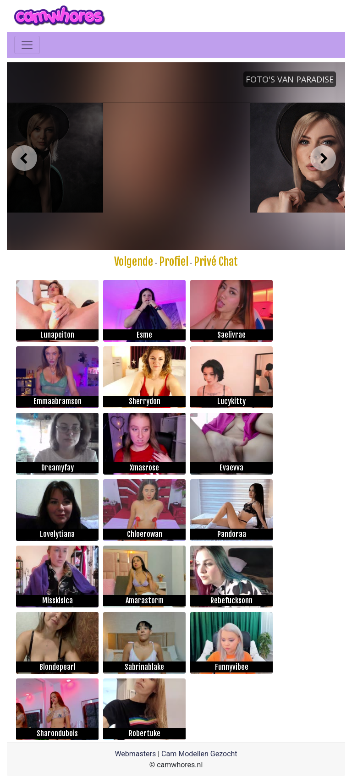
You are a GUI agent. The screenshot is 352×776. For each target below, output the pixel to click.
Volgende (133, 261)
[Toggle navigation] (27, 45)
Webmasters (135, 753)
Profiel (173, 261)
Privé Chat (216, 261)
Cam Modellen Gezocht (199, 753)
